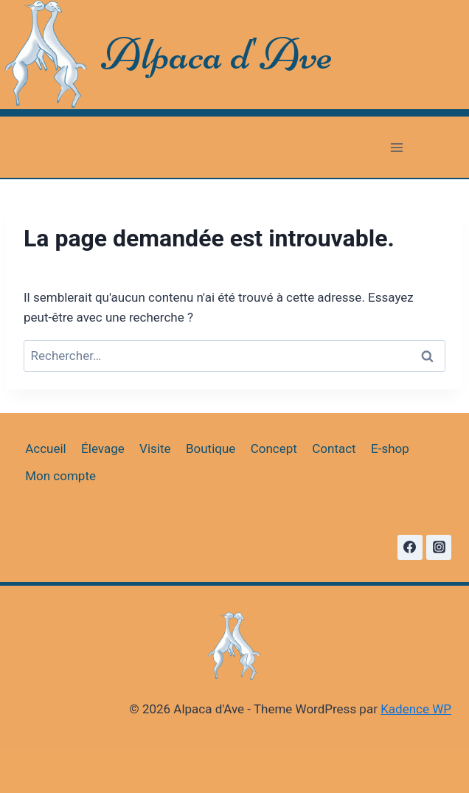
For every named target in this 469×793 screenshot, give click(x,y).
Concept (274, 448)
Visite (154, 448)
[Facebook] (410, 547)
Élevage (103, 448)
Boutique (210, 448)
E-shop (390, 448)
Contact (333, 448)
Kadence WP (416, 709)
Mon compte (60, 475)
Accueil (45, 448)
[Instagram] (438, 547)
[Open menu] (396, 147)
